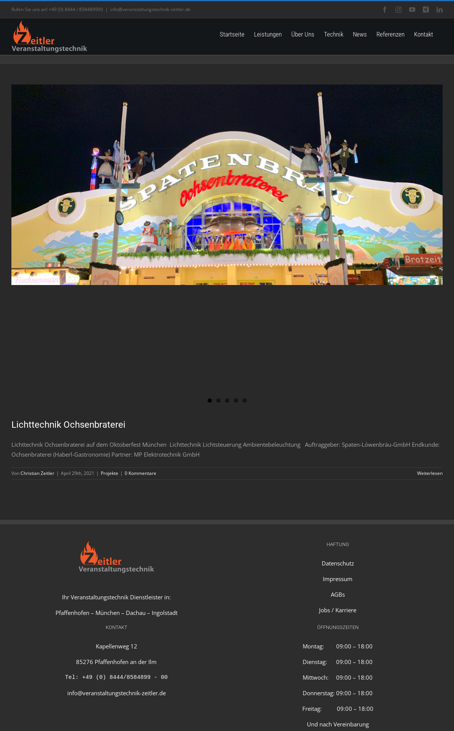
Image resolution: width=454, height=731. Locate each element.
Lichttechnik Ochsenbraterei (68, 424)
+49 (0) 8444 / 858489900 (76, 9)
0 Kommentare (140, 473)
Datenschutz (338, 563)
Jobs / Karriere (337, 610)
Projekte (109, 473)
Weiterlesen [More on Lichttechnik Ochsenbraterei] (430, 473)
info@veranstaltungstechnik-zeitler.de (150, 9)
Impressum (337, 579)
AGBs (338, 594)
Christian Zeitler (37, 473)
